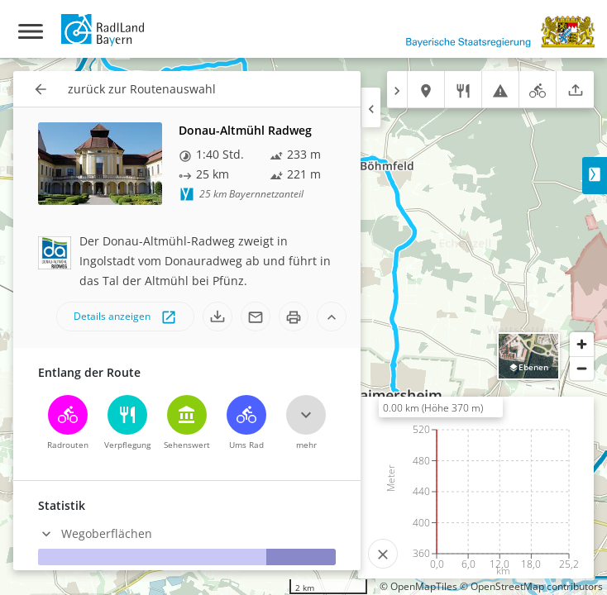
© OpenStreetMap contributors (531, 586)
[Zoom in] (582, 344)
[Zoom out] (582, 368)
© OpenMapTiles (418, 586)
